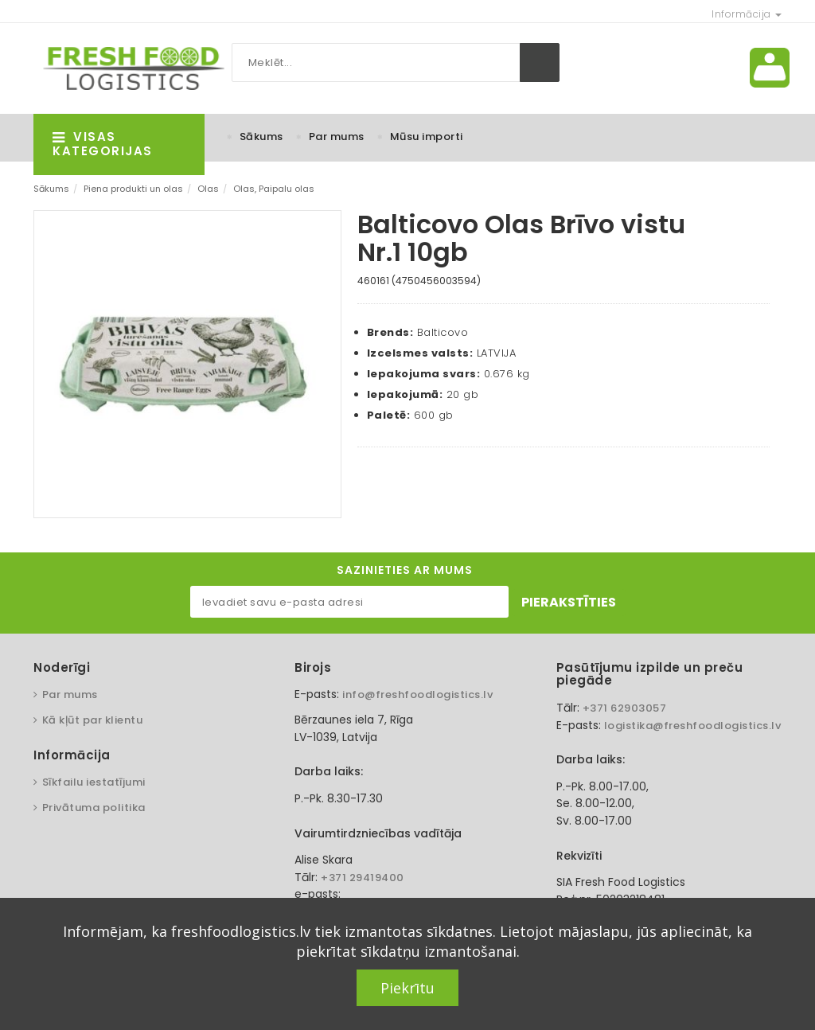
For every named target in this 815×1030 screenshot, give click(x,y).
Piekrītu (407, 987)
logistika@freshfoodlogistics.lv (693, 725)
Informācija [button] (747, 14)
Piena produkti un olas (133, 188)
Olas (208, 188)
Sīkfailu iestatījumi (94, 782)
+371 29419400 (362, 877)
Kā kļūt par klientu (92, 720)
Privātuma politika (94, 807)
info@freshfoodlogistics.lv (417, 694)
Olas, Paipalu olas (273, 188)
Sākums (261, 136)
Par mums (337, 136)
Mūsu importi (426, 136)
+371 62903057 (625, 708)
